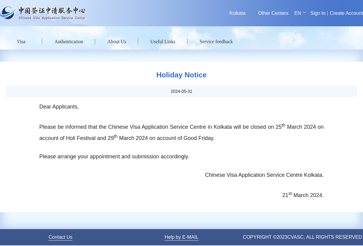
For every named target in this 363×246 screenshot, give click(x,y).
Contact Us (60, 237)
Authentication (68, 41)
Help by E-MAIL (181, 237)
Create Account (346, 13)
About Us (116, 41)
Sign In (317, 13)
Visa (21, 41)
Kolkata (237, 13)
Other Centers (273, 13)
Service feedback (216, 41)
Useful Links (162, 41)
